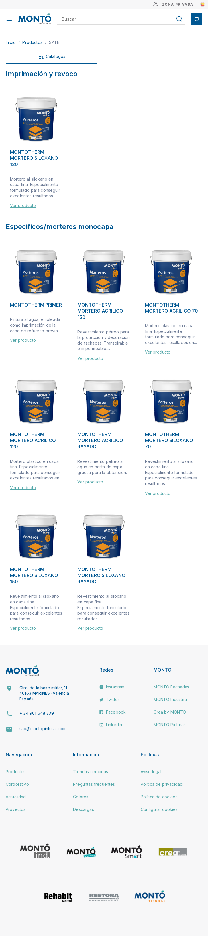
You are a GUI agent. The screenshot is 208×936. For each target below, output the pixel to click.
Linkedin (110, 724)
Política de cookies (159, 796)
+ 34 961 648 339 (36, 713)
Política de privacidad (162, 784)
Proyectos (15, 809)
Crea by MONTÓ (170, 712)
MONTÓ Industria (170, 699)
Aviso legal (151, 771)
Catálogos (52, 56)
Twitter (109, 699)
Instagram (112, 686)
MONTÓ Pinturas (170, 724)
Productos (33, 42)
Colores (80, 796)
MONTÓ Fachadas (171, 686)
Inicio (11, 42)
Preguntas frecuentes (94, 784)
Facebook (112, 712)
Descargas (83, 809)
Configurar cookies (159, 809)
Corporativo (17, 784)
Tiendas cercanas (90, 771)
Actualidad (16, 796)
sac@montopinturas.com (42, 728)
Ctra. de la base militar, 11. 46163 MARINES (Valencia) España (45, 693)
